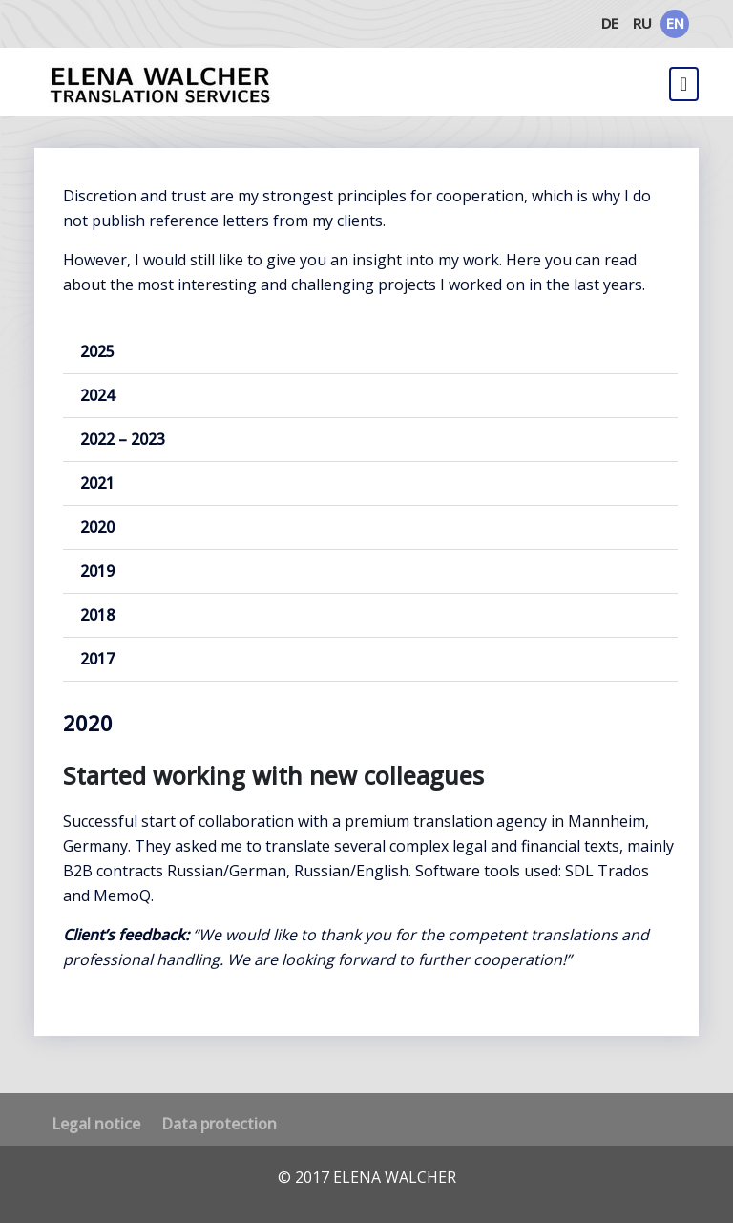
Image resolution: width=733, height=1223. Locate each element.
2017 (97, 658)
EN (675, 22)
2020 (97, 527)
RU (642, 22)
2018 (97, 614)
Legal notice (96, 1123)
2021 (97, 483)
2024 (97, 395)
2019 (97, 570)
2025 (97, 351)
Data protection (219, 1123)
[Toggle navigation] (684, 84)
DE (609, 22)
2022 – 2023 (122, 439)
